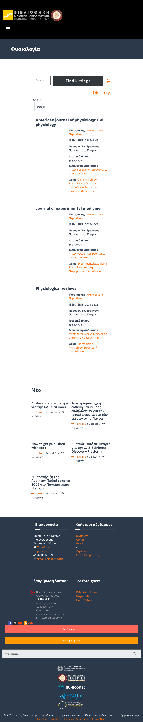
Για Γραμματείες (71, 629)
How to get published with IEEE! (48, 446)
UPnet (80, 539)
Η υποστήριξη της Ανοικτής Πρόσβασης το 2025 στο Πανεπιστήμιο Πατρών (50, 482)
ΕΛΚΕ (79, 543)
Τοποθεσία (44, 547)
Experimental (85, 263)
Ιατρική (88, 267)
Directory (101, 92)
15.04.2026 (52, 493)
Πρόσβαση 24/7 (71, 640)
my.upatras (83, 535)
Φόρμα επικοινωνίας (50, 558)
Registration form (87, 596)
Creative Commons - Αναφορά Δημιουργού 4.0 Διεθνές (71, 718)
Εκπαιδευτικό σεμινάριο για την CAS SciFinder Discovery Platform (91, 447)
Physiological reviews (56, 288)
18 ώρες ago (92, 423)
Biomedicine (85, 343)
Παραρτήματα (42, 551)
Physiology (75, 183)
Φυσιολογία (88, 191)
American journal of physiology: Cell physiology (70, 122)
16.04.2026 (92, 456)
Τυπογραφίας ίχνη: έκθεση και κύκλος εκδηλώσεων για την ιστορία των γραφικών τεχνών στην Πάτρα (90, 410)
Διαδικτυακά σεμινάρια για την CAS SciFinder (50, 405)
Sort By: (37, 99)
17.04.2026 (51, 452)
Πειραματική (77, 271)
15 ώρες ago (52, 412)
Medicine (101, 263)
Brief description (87, 592)
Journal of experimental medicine (68, 208)
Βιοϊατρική (90, 347)
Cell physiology (86, 179)
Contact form (84, 599)
